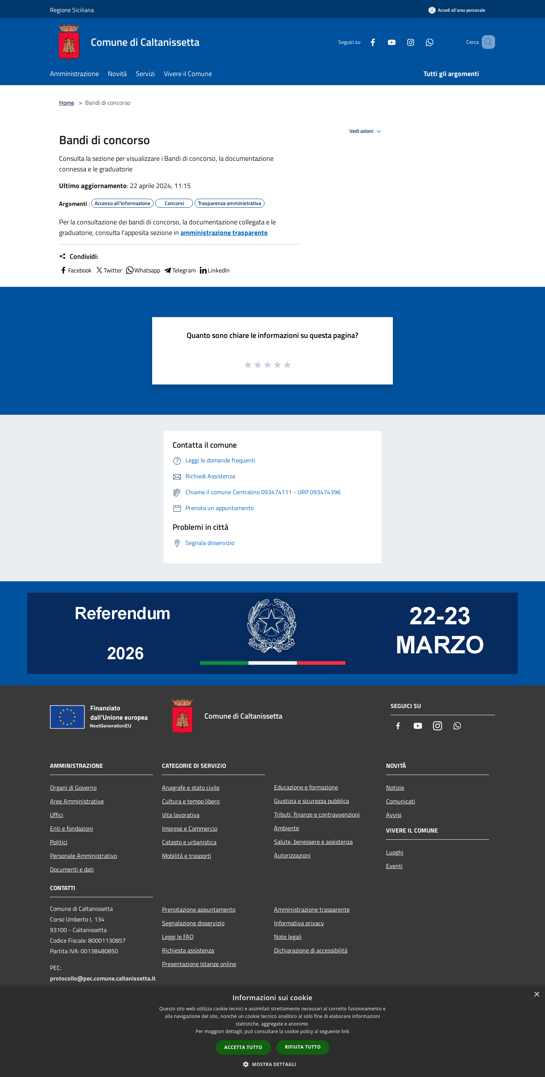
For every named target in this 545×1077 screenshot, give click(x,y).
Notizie (395, 787)
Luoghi (394, 852)
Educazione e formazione (306, 787)
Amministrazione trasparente (312, 909)
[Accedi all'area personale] (457, 10)
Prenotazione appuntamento (198, 909)
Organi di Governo (73, 787)
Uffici (56, 814)
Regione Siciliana (72, 9)
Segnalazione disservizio (193, 923)
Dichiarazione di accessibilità (310, 950)
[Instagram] (399, 42)
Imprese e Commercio (189, 828)
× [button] (536, 995)
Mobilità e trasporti (186, 855)
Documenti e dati (72, 869)
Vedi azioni (366, 131)
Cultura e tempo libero (191, 801)
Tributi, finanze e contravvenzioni (317, 814)
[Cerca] (486, 42)
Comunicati (400, 801)
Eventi (394, 865)
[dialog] (272, 1032)
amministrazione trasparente (224, 232)
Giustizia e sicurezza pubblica (311, 800)
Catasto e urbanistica (189, 842)
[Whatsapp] (418, 42)
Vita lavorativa (180, 814)
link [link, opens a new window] (345, 1031)
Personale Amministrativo (83, 855)
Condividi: (78, 256)
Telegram (179, 270)
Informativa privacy (299, 923)
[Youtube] (380, 42)
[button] (272, 1064)
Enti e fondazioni (71, 828)
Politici (58, 842)
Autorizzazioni (292, 855)
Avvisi (394, 814)
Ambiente (286, 828)
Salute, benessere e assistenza (313, 841)
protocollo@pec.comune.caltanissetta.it (103, 978)
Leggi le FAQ (178, 936)
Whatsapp (142, 270)
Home (66, 102)
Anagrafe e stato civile (191, 787)
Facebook (75, 270)
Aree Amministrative (77, 801)
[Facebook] (361, 42)
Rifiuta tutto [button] (303, 1047)
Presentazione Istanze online (199, 963)
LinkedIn (214, 270)
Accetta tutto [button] (243, 1047)
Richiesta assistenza (188, 950)
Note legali (288, 936)
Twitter (108, 270)
